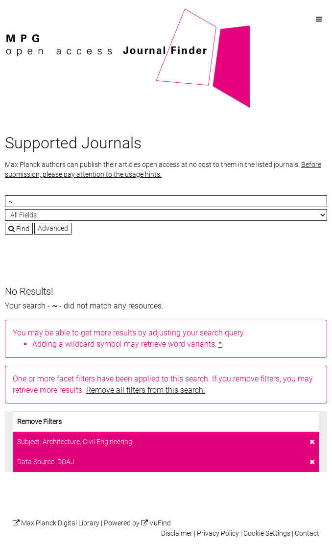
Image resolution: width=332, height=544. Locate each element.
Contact (307, 533)
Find (18, 229)
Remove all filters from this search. (145, 390)
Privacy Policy (218, 533)
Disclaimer (176, 533)
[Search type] (166, 215)
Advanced (53, 228)
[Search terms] (166, 201)
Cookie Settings (266, 533)
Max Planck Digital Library (60, 523)
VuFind (20, 13)
